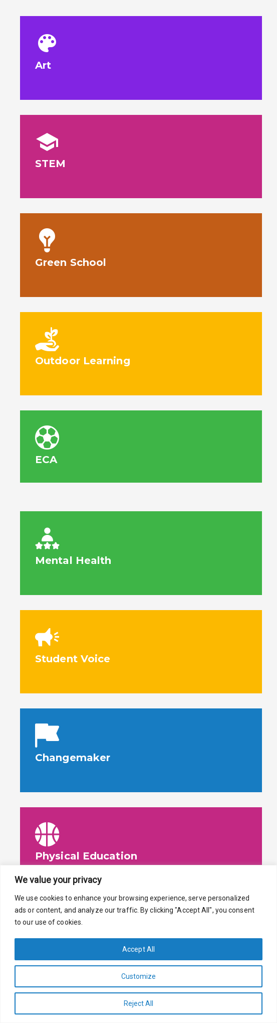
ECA (46, 460)
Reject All (139, 1003)
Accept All (138, 949)
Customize (138, 976)
